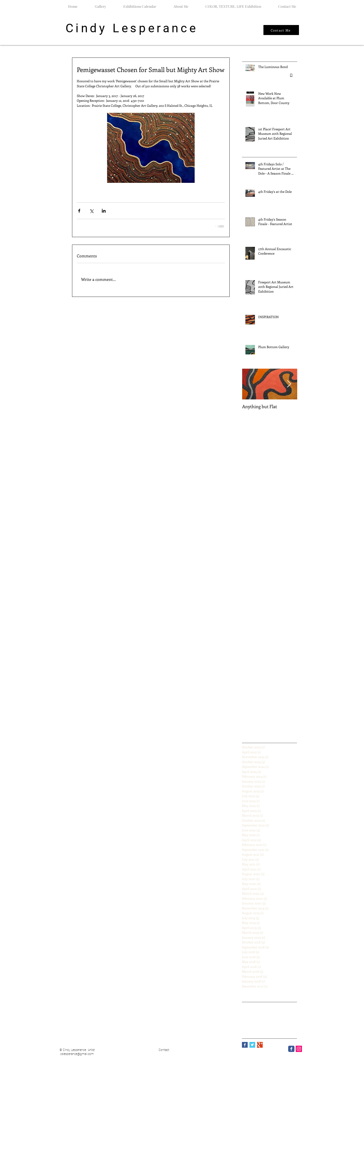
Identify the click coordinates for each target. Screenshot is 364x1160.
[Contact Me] (281, 30)
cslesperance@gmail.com (77, 1054)
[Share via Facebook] (79, 210)
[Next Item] (289, 384)
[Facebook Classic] (291, 1049)
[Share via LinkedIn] (103, 210)
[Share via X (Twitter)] (91, 210)
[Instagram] (299, 1049)
